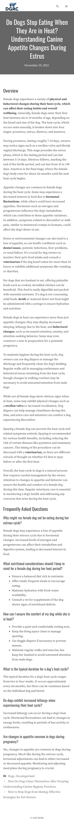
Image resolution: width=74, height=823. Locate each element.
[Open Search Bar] (57, 6)
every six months (14, 686)
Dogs (11, 776)
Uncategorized (25, 776)
